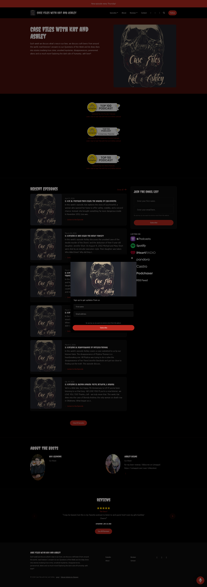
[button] (132, 258)
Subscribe (103, 328)
